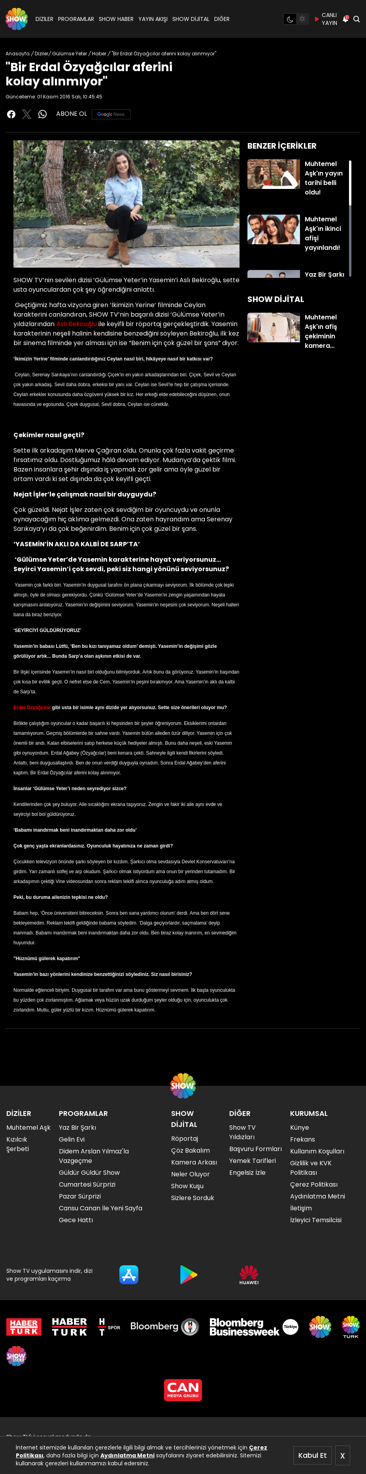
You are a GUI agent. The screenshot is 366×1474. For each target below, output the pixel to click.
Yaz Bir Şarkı (77, 1127)
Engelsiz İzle (247, 1172)
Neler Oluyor (190, 1174)
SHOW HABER (116, 19)
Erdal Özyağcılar (32, 707)
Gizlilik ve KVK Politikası (311, 1168)
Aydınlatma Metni (127, 1455)
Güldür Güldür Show (89, 1172)
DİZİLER (44, 19)
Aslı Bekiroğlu (76, 323)
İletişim (301, 1208)
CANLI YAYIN (325, 19)
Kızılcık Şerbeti (17, 1144)
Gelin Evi (72, 1139)
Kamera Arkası (194, 1162)
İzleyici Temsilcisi (315, 1220)
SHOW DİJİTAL (190, 19)
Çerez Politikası (314, 1184)
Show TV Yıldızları (242, 1132)
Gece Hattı (76, 1220)
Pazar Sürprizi (80, 1196)
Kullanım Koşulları (317, 1151)
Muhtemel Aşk (28, 1127)
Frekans (302, 1139)
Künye (299, 1127)
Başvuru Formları (255, 1148)
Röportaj (184, 1138)
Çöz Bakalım (190, 1150)
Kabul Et (312, 1455)
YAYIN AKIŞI (153, 19)
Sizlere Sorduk (192, 1197)
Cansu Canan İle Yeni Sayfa (100, 1208)
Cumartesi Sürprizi (87, 1184)
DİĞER (222, 19)
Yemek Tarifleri (252, 1160)
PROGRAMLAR (76, 19)
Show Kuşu (187, 1186)
